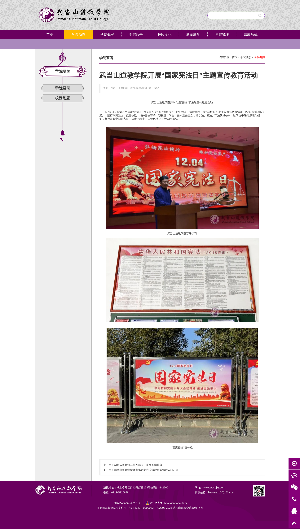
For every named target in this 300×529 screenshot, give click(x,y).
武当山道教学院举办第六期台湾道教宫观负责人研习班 (146, 469)
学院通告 (136, 35)
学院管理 (222, 35)
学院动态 (78, 35)
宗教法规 (251, 35)
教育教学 (193, 35)
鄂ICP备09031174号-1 (127, 502)
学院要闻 (62, 88)
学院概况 (107, 35)
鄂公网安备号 (168, 502)
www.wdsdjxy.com (214, 487)
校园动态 (62, 98)
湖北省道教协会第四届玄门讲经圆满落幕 (138, 464)
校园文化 (164, 35)
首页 (49, 35)
